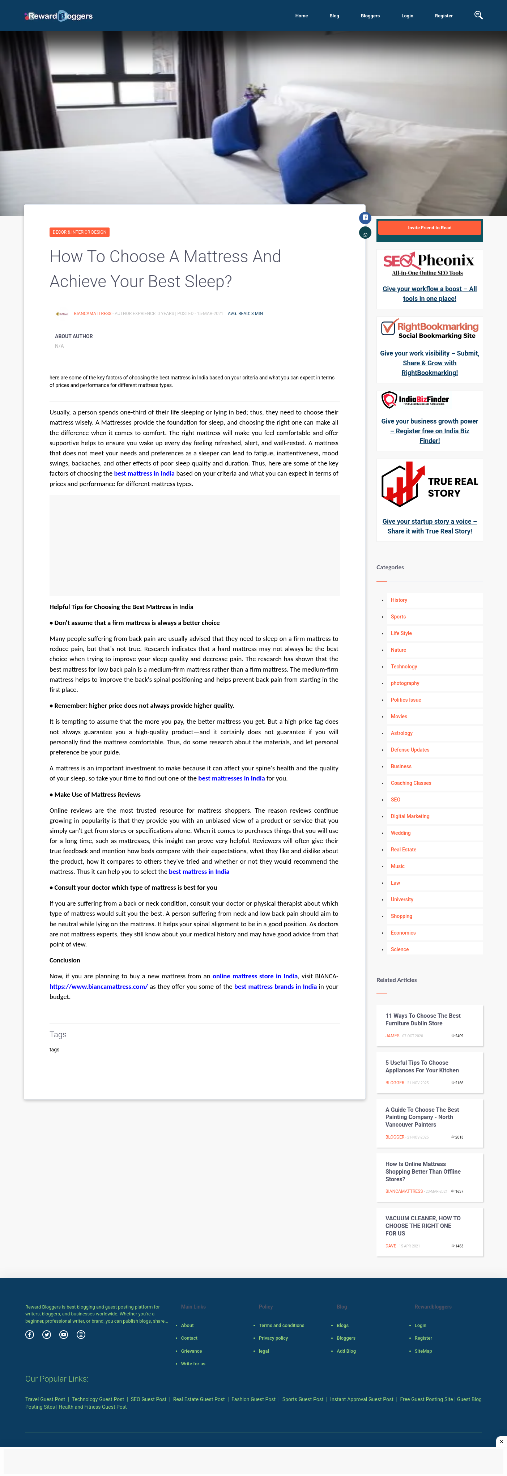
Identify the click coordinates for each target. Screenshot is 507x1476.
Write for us (193, 1363)
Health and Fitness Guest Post (93, 1407)
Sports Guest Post (303, 1399)
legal (264, 1351)
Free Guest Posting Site (426, 1399)
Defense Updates (410, 750)
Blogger (394, 1082)
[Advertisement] (195, 545)
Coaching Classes (411, 783)
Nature (398, 650)
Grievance (191, 1351)
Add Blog (346, 1351)
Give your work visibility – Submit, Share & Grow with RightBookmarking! (429, 363)
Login (407, 15)
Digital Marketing (410, 816)
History (399, 600)
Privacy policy (273, 1338)
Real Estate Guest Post (199, 1399)
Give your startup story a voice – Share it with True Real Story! (430, 526)
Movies (399, 716)
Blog (334, 15)
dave (390, 1246)
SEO (395, 800)
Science (400, 949)
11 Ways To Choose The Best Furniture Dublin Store (423, 1019)
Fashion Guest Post (253, 1399)
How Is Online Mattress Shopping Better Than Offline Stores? (423, 1172)
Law (395, 883)
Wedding (401, 833)
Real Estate (403, 849)
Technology (404, 666)
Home (301, 15)
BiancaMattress (93, 313)
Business (401, 766)
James (392, 1035)
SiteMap (423, 1351)
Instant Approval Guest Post (361, 1399)
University (402, 899)
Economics (403, 933)
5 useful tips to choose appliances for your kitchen (422, 1066)
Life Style (401, 633)
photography (405, 683)
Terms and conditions (281, 1325)
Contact (189, 1338)
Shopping (401, 916)
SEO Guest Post (149, 1399)
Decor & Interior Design (79, 232)
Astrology (402, 733)
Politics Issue (406, 700)
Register (444, 15)
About (187, 1325)
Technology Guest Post (98, 1399)
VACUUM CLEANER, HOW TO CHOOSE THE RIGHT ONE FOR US (423, 1226)
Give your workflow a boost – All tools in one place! (430, 293)
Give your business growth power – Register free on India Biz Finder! (430, 430)
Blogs (343, 1325)
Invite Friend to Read (429, 227)
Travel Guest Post (45, 1399)
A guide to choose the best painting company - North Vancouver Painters (422, 1117)
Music (398, 866)
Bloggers (370, 15)
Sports (398, 617)
